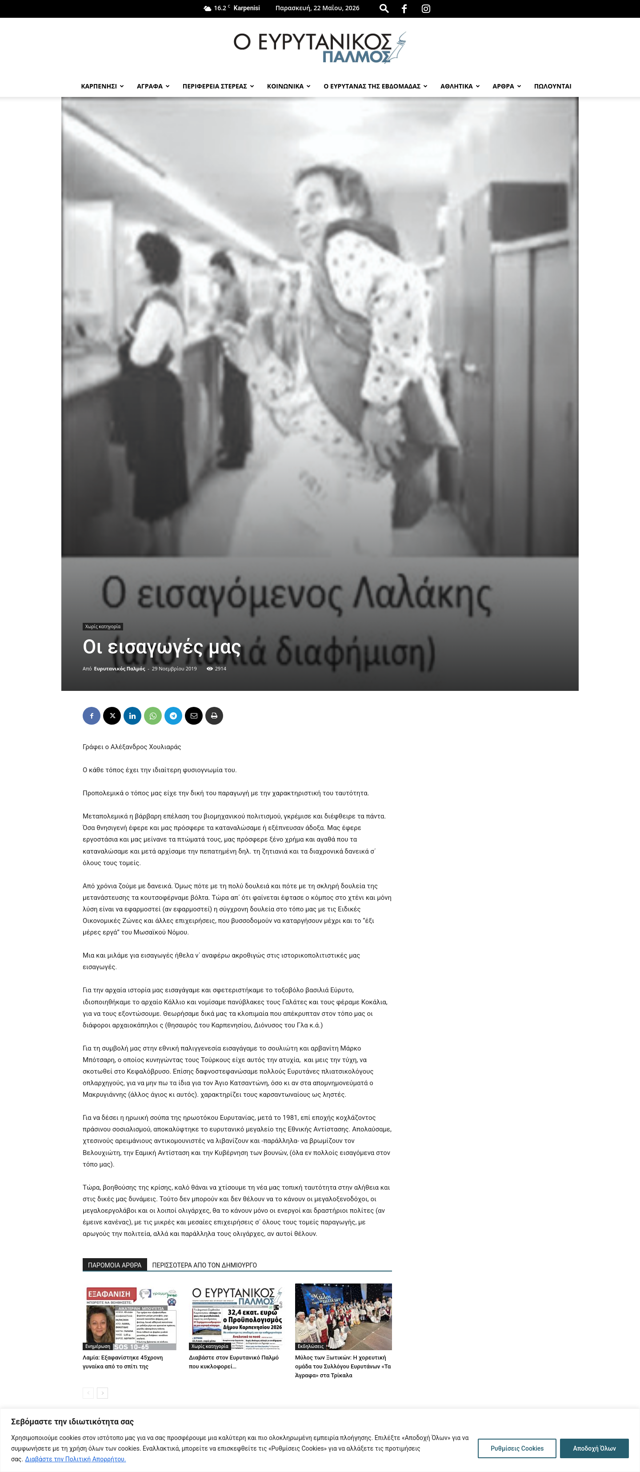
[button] (384, 8)
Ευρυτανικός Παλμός (119, 668)
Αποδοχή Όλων (594, 1448)
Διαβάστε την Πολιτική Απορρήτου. (75, 1459)
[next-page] (102, 1393)
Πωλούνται (553, 86)
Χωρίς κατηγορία (102, 626)
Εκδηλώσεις (311, 1346)
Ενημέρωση (97, 1346)
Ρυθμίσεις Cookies (517, 1448)
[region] (320, 1440)
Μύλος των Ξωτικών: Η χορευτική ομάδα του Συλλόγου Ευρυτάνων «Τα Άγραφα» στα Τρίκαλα (343, 1366)
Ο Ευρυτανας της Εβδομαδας (376, 86)
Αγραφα (153, 86)
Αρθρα (507, 86)
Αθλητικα (460, 86)
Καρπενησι (102, 86)
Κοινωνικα (289, 86)
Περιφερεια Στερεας (218, 86)
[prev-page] (88, 1393)
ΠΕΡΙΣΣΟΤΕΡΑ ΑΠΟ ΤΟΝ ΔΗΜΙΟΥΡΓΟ (204, 1265)
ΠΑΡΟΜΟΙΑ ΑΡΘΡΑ (115, 1265)
